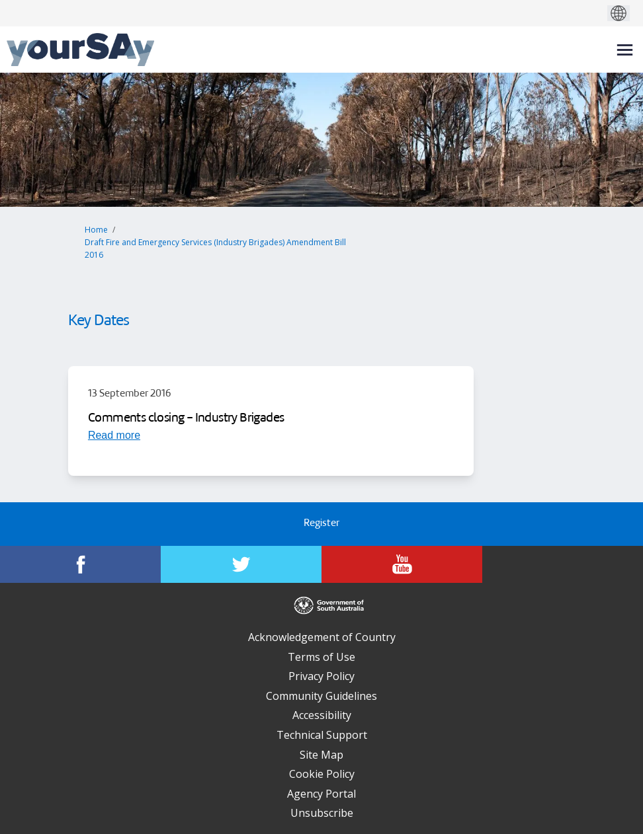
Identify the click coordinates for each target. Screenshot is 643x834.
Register (321, 524)
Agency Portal (321, 793)
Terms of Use (321, 657)
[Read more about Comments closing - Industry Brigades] (114, 435)
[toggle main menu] (624, 49)
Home (96, 229)
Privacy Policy (321, 676)
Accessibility (321, 715)
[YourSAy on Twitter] (241, 564)
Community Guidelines (321, 696)
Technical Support (322, 735)
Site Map (321, 754)
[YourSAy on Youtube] (402, 564)
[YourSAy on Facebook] (80, 564)
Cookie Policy (322, 774)
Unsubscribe (321, 813)
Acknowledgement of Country (322, 637)
